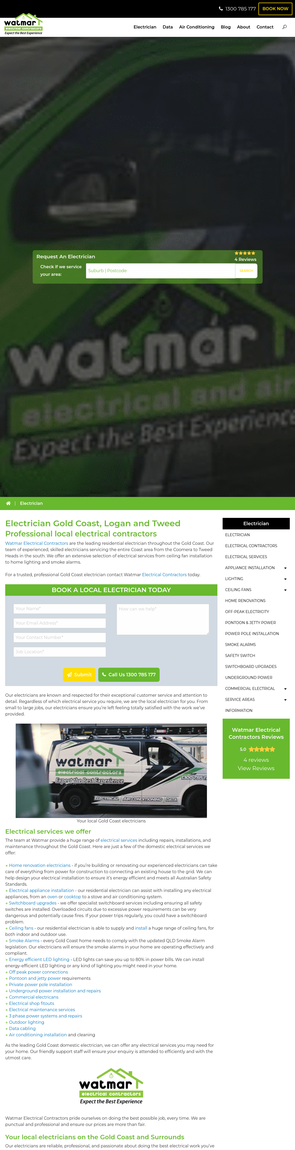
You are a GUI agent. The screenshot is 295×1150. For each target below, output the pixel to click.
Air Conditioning (197, 27)
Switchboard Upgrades (251, 666)
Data (168, 27)
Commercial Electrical (250, 688)
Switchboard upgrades (32, 903)
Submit (82, 675)
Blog (226, 27)
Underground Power (248, 677)
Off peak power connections (38, 972)
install (141, 928)
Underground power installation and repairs (55, 990)
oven (52, 896)
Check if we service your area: (61, 270)
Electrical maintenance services (42, 1009)
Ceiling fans (21, 928)
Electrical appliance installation (41, 890)
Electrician (145, 27)
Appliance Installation (250, 567)
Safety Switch (240, 655)
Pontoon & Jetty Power (250, 622)
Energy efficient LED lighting (39, 959)
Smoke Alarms (24, 940)
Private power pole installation (40, 984)
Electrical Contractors (164, 574)
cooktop (72, 896)
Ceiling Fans (238, 589)
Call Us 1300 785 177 (131, 675)
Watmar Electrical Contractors (36, 543)
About (243, 27)
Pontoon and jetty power (35, 978)
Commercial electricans (34, 997)
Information (239, 710)
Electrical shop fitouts (31, 1003)
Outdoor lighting (26, 1022)
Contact (265, 27)
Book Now (275, 8)
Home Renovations (245, 600)
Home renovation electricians (40, 865)
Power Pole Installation (252, 633)
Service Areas (240, 699)
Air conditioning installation (38, 1034)
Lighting (234, 578)
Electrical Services (246, 556)
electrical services (119, 840)
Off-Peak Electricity (247, 611)
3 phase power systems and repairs (45, 1016)
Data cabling (22, 1028)
